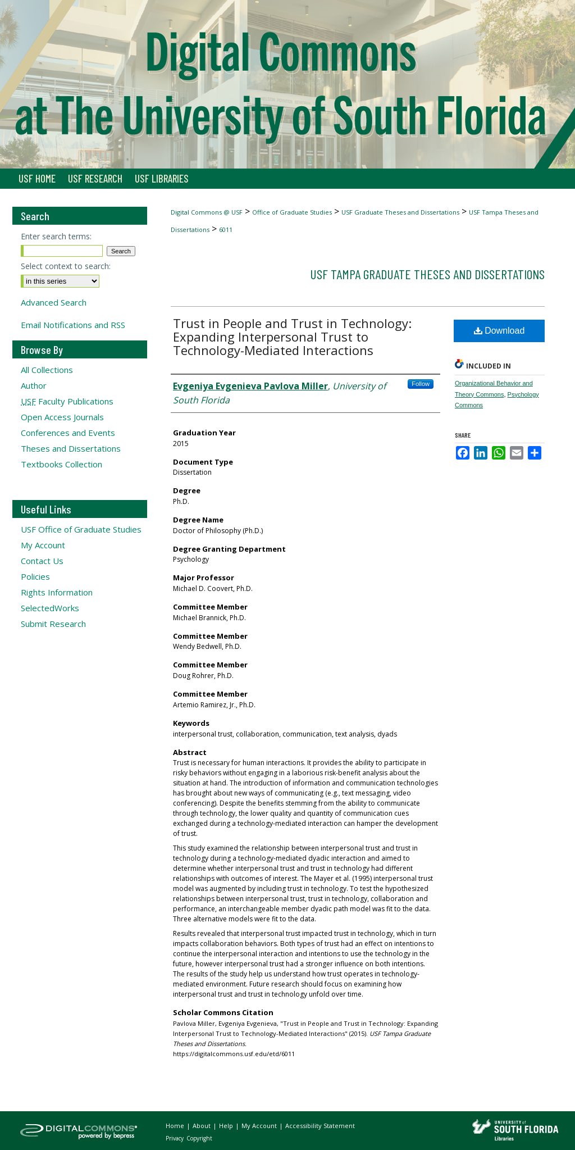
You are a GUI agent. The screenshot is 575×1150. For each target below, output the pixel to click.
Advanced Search (53, 302)
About (202, 1125)
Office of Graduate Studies (292, 212)
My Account (43, 545)
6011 (225, 229)
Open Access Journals (62, 416)
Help (227, 1125)
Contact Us (42, 560)
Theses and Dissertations (71, 448)
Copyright (199, 1138)
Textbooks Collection (61, 464)
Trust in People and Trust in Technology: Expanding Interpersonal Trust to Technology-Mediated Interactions (292, 336)
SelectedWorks (50, 607)
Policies (35, 576)
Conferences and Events (68, 432)
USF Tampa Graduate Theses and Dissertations (427, 274)
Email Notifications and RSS (73, 324)
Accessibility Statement (320, 1125)
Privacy (175, 1138)
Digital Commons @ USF (207, 212)
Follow (421, 383)
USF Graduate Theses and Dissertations (400, 212)
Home (176, 1125)
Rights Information (57, 592)
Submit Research (53, 623)
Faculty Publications (67, 401)
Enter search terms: (56, 236)
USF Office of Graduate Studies (81, 529)
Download (499, 330)
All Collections (47, 369)
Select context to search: (66, 266)
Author (34, 385)
